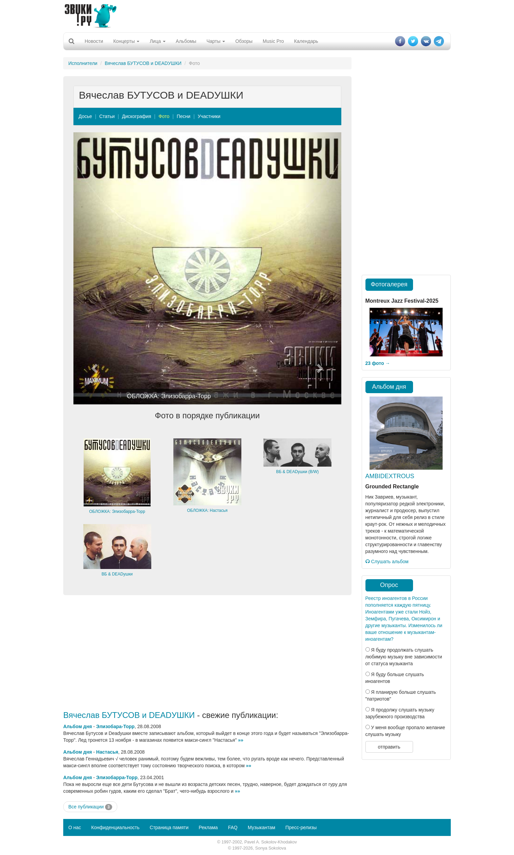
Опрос (389, 585)
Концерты (126, 41)
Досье (85, 116)
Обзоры (244, 41)
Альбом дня (77, 726)
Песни (183, 116)
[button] (93, 268)
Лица (158, 41)
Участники (209, 116)
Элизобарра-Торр (117, 777)
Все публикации (90, 807)
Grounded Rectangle (392, 486)
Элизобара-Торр (115, 726)
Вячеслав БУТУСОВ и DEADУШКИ (143, 63)
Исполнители (82, 63)
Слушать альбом (387, 561)
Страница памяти (169, 827)
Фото (163, 116)
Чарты (215, 41)
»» (240, 740)
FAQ (233, 827)
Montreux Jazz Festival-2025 (402, 301)
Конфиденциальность (115, 827)
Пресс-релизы (301, 827)
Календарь (306, 41)
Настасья (107, 752)
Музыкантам (261, 827)
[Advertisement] (257, 15)
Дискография (136, 116)
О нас (74, 827)
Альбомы (186, 41)
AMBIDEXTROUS (389, 476)
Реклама (208, 827)
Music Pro (273, 41)
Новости (94, 41)
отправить (389, 747)
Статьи (107, 116)
